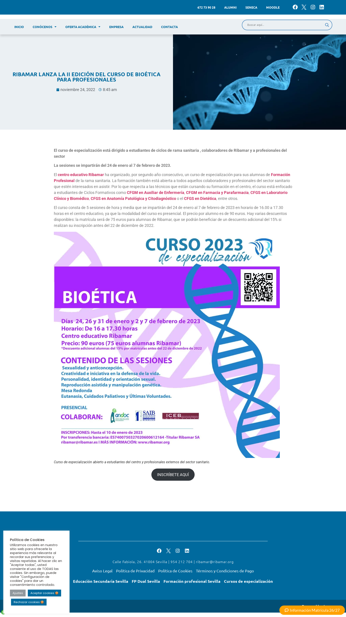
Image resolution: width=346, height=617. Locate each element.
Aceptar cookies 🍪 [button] (44, 593)
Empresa (116, 27)
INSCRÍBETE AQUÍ (173, 474)
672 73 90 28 (206, 7)
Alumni (230, 7)
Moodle (273, 7)
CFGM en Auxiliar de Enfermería (155, 192)
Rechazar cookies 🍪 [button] (29, 602)
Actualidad (142, 27)
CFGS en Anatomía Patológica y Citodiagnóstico (133, 198)
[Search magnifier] (327, 25)
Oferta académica (82, 26)
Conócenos (44, 26)
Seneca (251, 7)
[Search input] (285, 25)
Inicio (19, 27)
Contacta (169, 27)
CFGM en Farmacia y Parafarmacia (217, 192)
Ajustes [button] (18, 593)
